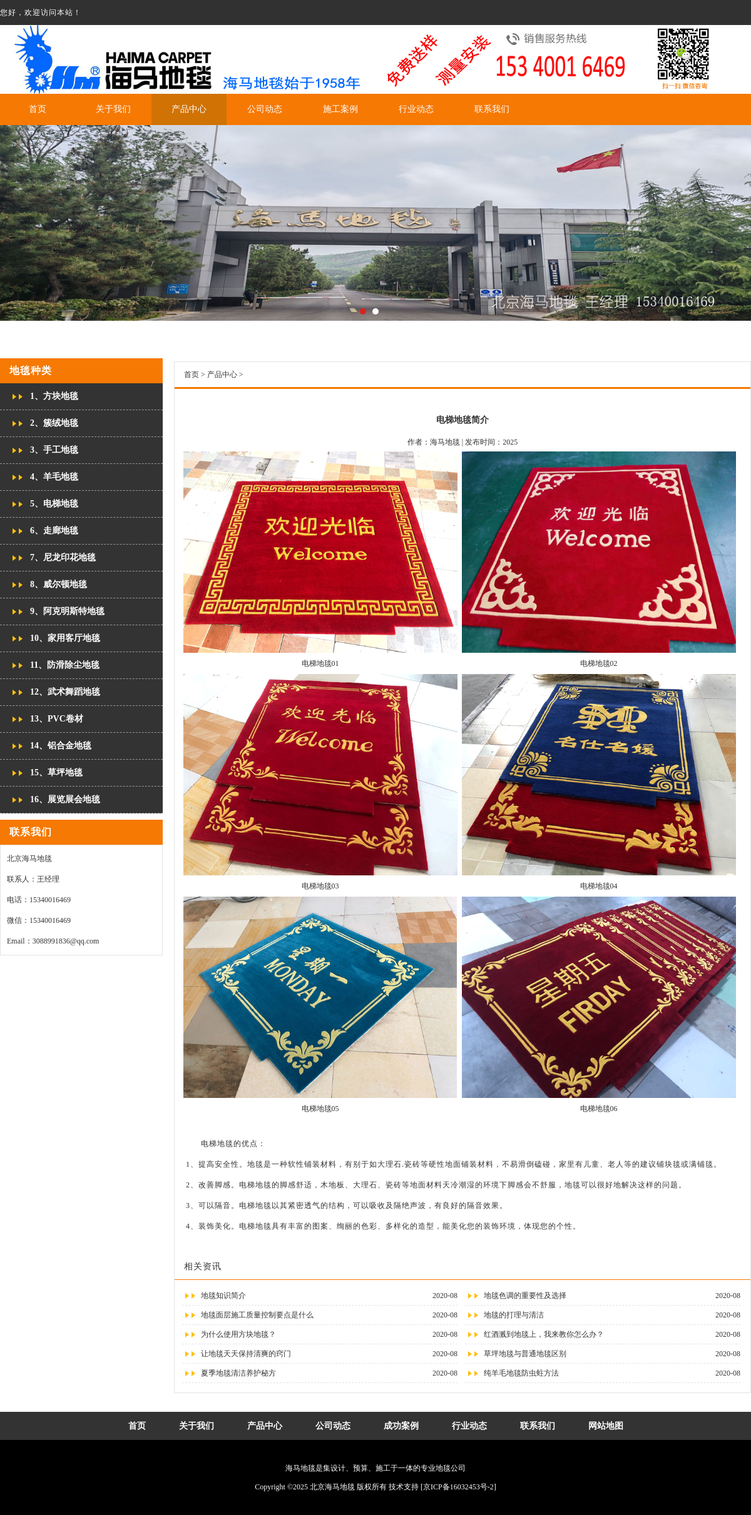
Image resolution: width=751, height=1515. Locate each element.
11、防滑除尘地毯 (65, 665)
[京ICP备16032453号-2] (458, 1486)
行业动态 (416, 109)
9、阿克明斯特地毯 (67, 611)
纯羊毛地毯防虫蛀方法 (521, 1373)
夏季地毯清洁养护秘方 (238, 1373)
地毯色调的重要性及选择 (525, 1295)
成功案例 (401, 1426)
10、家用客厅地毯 (65, 638)
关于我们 (113, 109)
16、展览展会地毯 (65, 799)
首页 (37, 109)
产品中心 (189, 109)
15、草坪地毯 (56, 772)
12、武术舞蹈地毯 (65, 692)
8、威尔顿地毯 (58, 584)
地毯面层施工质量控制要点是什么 (257, 1315)
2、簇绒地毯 (54, 423)
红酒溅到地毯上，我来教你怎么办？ (544, 1334)
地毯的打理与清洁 (514, 1315)
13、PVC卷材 (56, 718)
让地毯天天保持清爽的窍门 (246, 1353)
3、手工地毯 (54, 450)
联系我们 (491, 109)
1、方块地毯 (54, 396)
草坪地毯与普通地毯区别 (525, 1353)
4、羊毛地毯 (54, 476)
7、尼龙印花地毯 (63, 557)
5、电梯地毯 (54, 503)
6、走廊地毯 (54, 530)
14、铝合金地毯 (60, 745)
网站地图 (97, 12)
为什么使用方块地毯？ (238, 1334)
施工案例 (340, 109)
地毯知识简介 (223, 1295)
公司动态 (264, 109)
